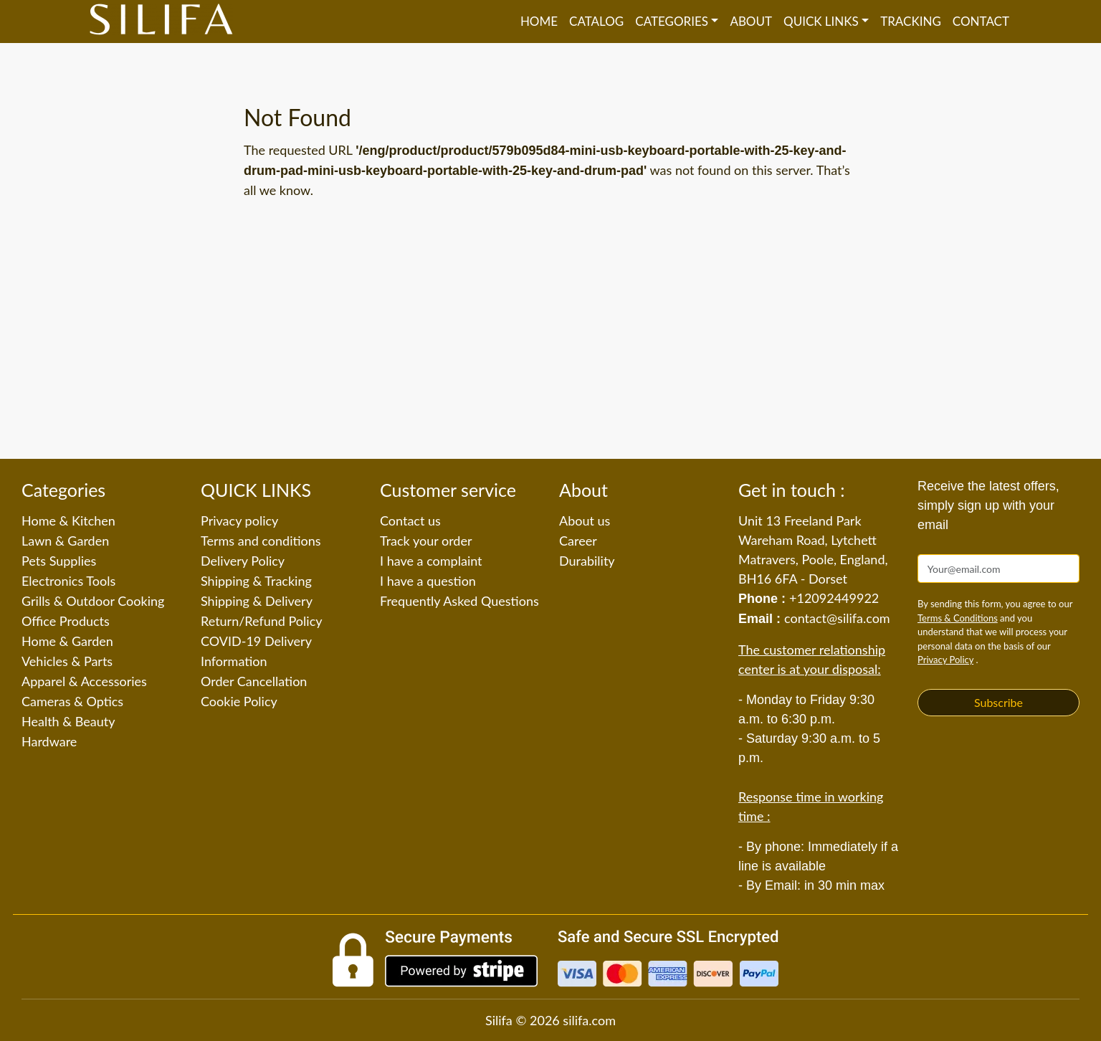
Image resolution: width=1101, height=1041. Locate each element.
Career (578, 540)
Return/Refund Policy (262, 621)
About (751, 21)
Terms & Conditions (958, 618)
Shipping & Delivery (257, 601)
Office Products (66, 621)
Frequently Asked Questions (459, 601)
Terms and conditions (261, 540)
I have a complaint (431, 561)
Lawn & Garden (65, 540)
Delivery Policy (243, 561)
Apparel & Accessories (84, 681)
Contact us (410, 520)
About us (584, 520)
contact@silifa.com (837, 618)
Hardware (49, 741)
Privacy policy (239, 520)
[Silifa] (161, 21)
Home (539, 21)
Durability (587, 561)
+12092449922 (834, 598)
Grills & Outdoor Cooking (93, 601)
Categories (671, 21)
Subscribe (998, 702)
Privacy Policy (945, 659)
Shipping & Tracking (256, 581)
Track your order (426, 540)
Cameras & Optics (72, 701)
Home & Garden (67, 641)
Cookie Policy (239, 701)
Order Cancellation (254, 681)
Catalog (596, 21)
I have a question (428, 581)
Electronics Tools (68, 581)
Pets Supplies (59, 561)
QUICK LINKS (821, 21)
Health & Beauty (68, 721)
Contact (981, 21)
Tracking (910, 21)
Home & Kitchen (68, 520)
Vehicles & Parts (67, 661)
